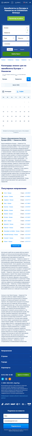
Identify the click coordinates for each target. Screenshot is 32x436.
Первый (22, 49)
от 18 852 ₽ (27, 196)
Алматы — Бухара (8, 196)
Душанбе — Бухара (8, 224)
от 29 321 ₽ (27, 210)
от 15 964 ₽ (27, 224)
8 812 (7, 375)
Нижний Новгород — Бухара (11, 234)
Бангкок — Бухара (8, 206)
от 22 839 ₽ (27, 213)
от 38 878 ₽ (27, 206)
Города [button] (16, 362)
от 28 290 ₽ (27, 193)
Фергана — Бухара (8, 227)
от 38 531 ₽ (27, 231)
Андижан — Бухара (8, 200)
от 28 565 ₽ (27, 238)
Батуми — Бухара (8, 217)
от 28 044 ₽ (27, 220)
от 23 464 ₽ (27, 217)
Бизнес (16, 49)
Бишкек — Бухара (8, 213)
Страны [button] (16, 356)
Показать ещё (16, 245)
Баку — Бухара (7, 203)
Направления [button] (16, 351)
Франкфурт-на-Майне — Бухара (12, 231)
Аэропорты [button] (16, 368)
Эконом (10, 49)
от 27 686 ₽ (27, 203)
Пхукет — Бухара (8, 241)
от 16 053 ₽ (27, 227)
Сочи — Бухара (7, 193)
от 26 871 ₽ (27, 200)
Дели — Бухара (7, 220)
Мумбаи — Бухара (8, 210)
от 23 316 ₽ (27, 234)
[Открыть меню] (30, 2)
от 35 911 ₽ (27, 241)
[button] (12, 2)
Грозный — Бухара (8, 238)
